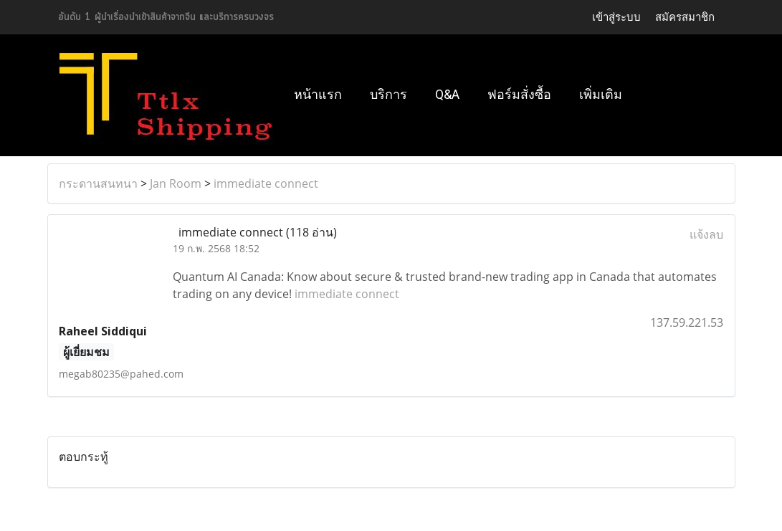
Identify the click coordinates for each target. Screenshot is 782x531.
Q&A (447, 94)
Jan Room (175, 183)
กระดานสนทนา (98, 183)
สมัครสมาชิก (685, 17)
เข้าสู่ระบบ (616, 17)
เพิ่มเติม (600, 94)
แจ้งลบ (706, 234)
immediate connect (266, 183)
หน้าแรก (318, 94)
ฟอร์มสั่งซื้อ (519, 94)
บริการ (388, 94)
